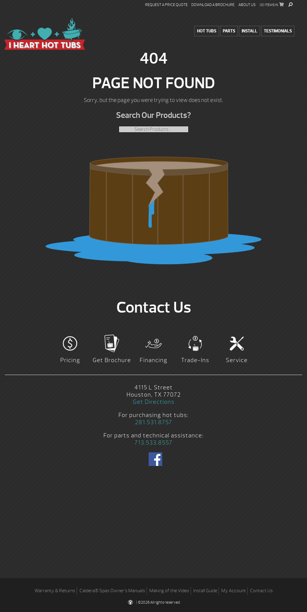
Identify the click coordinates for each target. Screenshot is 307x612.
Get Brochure (112, 360)
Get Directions (153, 402)
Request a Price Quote (166, 4)
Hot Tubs (206, 31)
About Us (247, 4)
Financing (153, 360)
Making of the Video (169, 591)
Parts (229, 31)
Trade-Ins (195, 360)
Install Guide (205, 591)
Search (290, 4)
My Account (233, 591)
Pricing (70, 360)
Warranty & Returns (54, 591)
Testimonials (278, 31)
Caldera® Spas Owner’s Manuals (112, 591)
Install (249, 31)
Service (237, 360)
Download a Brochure (212, 4)
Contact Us (261, 591)
